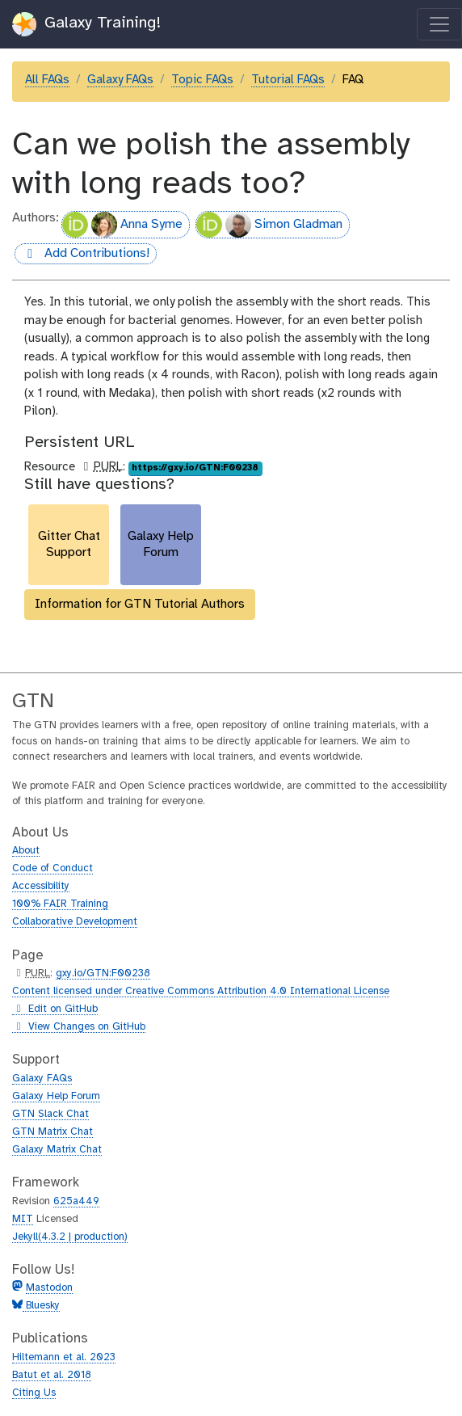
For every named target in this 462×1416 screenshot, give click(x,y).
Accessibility (40, 886)
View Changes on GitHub (78, 1027)
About (26, 850)
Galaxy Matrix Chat (57, 1149)
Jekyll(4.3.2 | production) (70, 1237)
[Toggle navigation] (439, 24)
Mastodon (49, 1288)
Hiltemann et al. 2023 (64, 1357)
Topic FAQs (202, 80)
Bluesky (41, 1305)
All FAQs (47, 80)
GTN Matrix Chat (52, 1132)
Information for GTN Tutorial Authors (140, 604)
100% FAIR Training (60, 904)
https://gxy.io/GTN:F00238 (195, 468)
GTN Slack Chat (50, 1114)
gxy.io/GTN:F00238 (103, 973)
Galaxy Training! (87, 24)
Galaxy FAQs (120, 80)
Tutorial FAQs (288, 80)
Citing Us (34, 1393)
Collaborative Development (74, 922)
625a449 (76, 1201)
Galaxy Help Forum (56, 1096)
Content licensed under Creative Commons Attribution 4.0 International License (200, 991)
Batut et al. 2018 (51, 1375)
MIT (22, 1219)
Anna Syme (122, 225)
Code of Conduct (52, 868)
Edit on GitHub (55, 1009)
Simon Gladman (269, 225)
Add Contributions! (82, 254)
